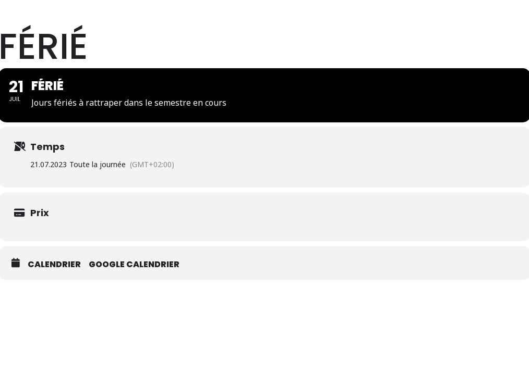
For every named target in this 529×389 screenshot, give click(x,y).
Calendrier (54, 319)
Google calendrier (134, 319)
